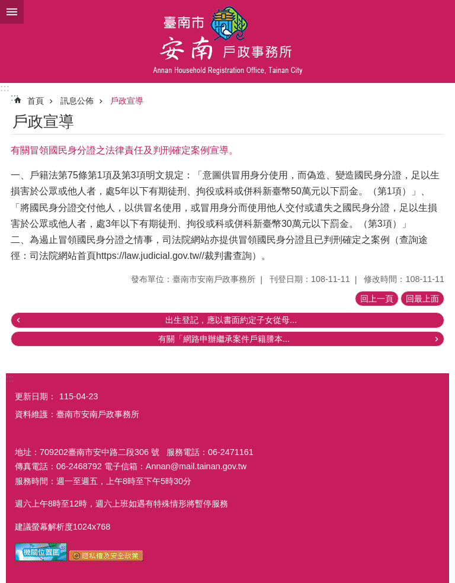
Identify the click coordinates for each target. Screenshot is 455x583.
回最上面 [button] (422, 298)
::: (4, 88)
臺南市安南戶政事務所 (227, 41)
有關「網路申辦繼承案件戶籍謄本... (224, 339)
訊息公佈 (77, 100)
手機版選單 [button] (12, 12)
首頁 (35, 100)
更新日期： (35, 396)
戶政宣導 (126, 100)
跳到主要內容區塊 (6, 6)
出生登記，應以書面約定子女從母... (231, 320)
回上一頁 (376, 298)
